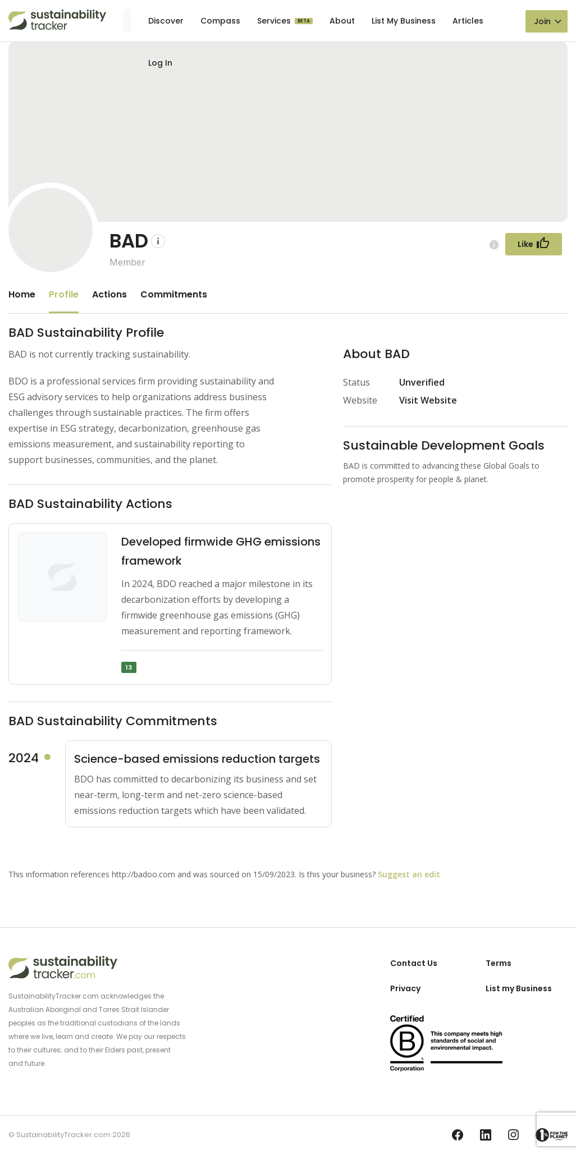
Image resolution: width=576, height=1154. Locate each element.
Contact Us (413, 963)
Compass (220, 20)
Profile (64, 294)
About (342, 20)
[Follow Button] (533, 244)
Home (21, 294)
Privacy (405, 988)
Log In (160, 62)
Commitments (173, 294)
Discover (166, 20)
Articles (467, 20)
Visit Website (428, 400)
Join (542, 21)
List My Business (404, 20)
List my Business (519, 988)
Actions (109, 294)
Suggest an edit (409, 874)
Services (275, 20)
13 (129, 667)
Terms (498, 963)
